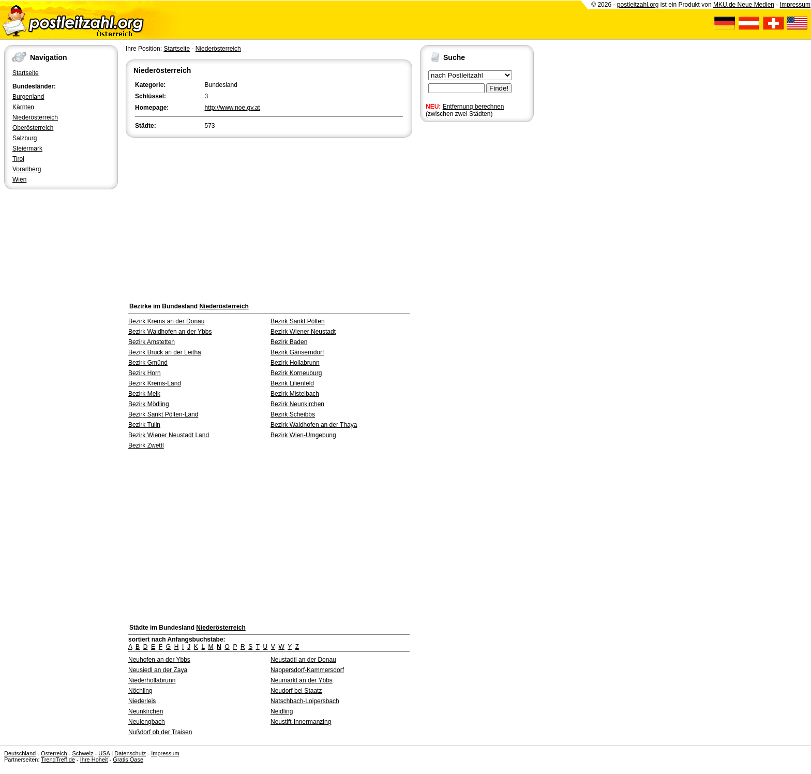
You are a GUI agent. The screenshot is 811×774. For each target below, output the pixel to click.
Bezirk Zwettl (146, 445)
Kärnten (23, 107)
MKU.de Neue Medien (743, 4)
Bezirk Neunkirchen (297, 404)
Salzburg (24, 138)
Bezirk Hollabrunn (295, 362)
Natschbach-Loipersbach (305, 701)
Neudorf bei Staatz (296, 690)
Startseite (25, 73)
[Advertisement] (269, 217)
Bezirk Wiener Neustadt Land (168, 435)
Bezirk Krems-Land (154, 383)
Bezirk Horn (144, 373)
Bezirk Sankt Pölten (298, 321)
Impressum (795, 4)
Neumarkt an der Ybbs (302, 680)
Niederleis (142, 701)
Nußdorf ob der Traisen (160, 732)
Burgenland (28, 96)
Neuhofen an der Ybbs (159, 659)
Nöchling (140, 690)
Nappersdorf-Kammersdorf (307, 670)
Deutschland (20, 753)
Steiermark (27, 148)
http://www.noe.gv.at (232, 107)
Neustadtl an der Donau (303, 659)
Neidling (282, 711)
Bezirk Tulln (144, 424)
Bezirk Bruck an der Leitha (164, 352)
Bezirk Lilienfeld (292, 383)
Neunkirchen (145, 711)
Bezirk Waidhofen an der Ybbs (170, 331)
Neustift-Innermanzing (301, 721)
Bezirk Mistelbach (295, 393)
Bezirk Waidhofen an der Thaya (314, 424)
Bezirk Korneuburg (296, 373)
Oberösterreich (32, 127)
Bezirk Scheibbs (293, 414)
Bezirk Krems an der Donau (166, 321)
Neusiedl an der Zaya (157, 670)
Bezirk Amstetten (151, 342)
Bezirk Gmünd (148, 362)
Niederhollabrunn (151, 680)
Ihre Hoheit (94, 759)
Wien (19, 179)
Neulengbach (146, 721)
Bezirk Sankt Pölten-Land (163, 414)
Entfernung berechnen (473, 106)
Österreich (54, 753)
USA (104, 753)
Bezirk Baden (289, 342)
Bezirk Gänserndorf (297, 352)
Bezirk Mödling (148, 404)
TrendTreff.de (58, 759)
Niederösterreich (35, 117)
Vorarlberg (26, 169)
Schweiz (82, 753)
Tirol (18, 158)
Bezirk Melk (144, 393)
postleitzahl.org (638, 4)
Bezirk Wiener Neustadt (303, 331)
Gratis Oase (128, 759)
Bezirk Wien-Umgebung (303, 435)
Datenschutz (130, 753)
